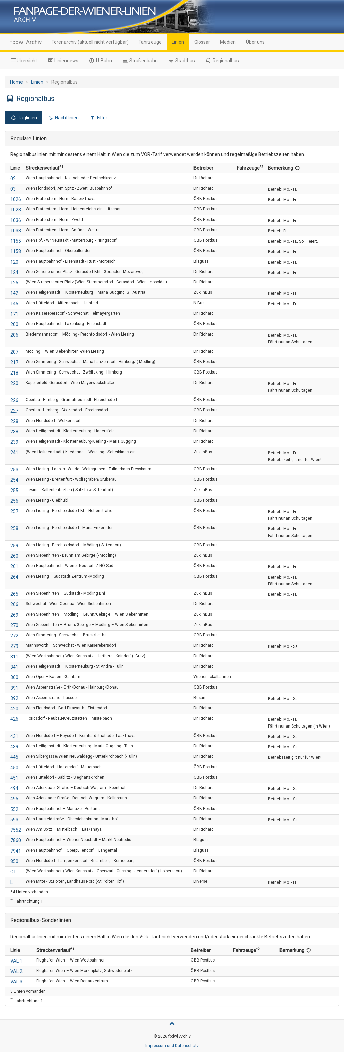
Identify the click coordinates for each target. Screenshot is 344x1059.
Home (16, 82)
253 (14, 469)
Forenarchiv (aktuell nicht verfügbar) (90, 42)
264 (14, 577)
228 (14, 421)
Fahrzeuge (150, 42)
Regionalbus (222, 60)
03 (13, 189)
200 (14, 324)
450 (14, 767)
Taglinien (23, 117)
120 (14, 262)
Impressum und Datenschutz (172, 1045)
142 (14, 293)
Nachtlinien (63, 117)
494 (14, 788)
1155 (15, 241)
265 (14, 594)
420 (14, 708)
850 (14, 861)
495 (14, 798)
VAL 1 (16, 961)
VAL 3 (16, 981)
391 (14, 688)
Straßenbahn (140, 60)
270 (14, 625)
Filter (98, 117)
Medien (228, 42)
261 (14, 566)
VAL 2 (16, 971)
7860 (15, 840)
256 (14, 501)
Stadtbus (181, 60)
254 (14, 480)
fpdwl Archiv (26, 42)
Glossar (202, 42)
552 (14, 809)
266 (14, 604)
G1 (13, 871)
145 (14, 303)
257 (14, 511)
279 (14, 646)
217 (14, 362)
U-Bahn (100, 60)
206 (14, 335)
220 (14, 383)
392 (14, 698)
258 (14, 528)
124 (14, 272)
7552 (15, 830)
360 (14, 677)
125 (14, 282)
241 (14, 452)
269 (14, 615)
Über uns (255, 42)
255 (14, 490)
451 (14, 778)
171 (14, 314)
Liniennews (63, 60)
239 (14, 442)
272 (14, 635)
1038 (15, 230)
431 (14, 736)
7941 (15, 851)
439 (14, 746)
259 (14, 545)
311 (14, 656)
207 (14, 352)
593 (14, 819)
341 (14, 667)
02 (13, 178)
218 (14, 373)
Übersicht (23, 60)
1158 (15, 251)
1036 (15, 220)
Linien (178, 42)
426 (14, 719)
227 (14, 411)
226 (14, 400)
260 (14, 556)
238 (14, 431)
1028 (15, 209)
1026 (15, 199)
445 (14, 757)
